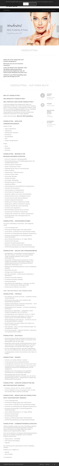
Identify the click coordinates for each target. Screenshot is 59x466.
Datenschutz (32, 3)
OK (25, 3)
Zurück (1, 28)
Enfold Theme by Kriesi (19, 464)
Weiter (58, 28)
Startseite (48, 10)
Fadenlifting (6, 10)
